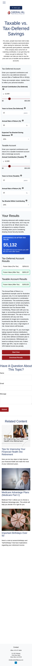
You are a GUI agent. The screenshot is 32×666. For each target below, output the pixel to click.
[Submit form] (4, 409)
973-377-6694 (18, 650)
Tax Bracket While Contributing (15, 200)
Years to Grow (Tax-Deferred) (14, 108)
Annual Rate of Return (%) (13, 120)
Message (3, 394)
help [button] (3, 89)
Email (2, 383)
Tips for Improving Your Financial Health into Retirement (13, 452)
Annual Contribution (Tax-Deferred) (15, 88)
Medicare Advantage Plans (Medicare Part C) (15, 493)
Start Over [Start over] (16, 352)
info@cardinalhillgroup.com (16, 660)
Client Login (16, 8)
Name (2, 373)
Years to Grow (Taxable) (12, 175)
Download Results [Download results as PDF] (16, 357)
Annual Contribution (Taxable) (14, 156)
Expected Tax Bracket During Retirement (12, 134)
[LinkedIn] (16, 663)
